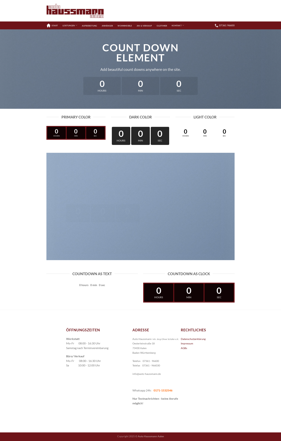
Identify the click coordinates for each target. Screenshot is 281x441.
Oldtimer (162, 26)
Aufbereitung (89, 26)
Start (52, 25)
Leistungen (70, 25)
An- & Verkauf (144, 26)
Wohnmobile (125, 26)
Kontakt (178, 25)
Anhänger (107, 26)
